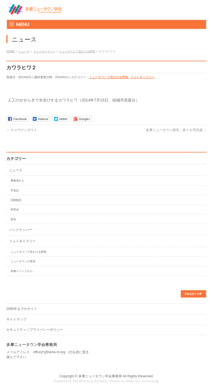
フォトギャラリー (142, 77)
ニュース (15, 170)
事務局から (17, 180)
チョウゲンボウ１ (21, 130)
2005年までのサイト (21, 309)
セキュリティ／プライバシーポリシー (34, 330)
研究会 (15, 209)
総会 (13, 219)
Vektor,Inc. (133, 381)
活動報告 (16, 200)
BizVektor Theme (107, 381)
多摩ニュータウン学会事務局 (100, 376)
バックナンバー (20, 230)
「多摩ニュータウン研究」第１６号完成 (175, 130)
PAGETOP (193, 294)
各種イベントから (22, 271)
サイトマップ (16, 319)
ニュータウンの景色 (23, 261)
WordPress (81, 381)
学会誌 (15, 190)
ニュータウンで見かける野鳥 (108, 77)
